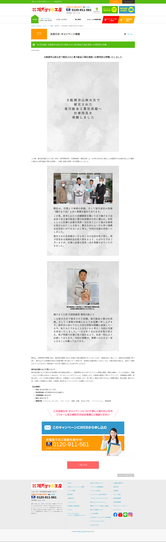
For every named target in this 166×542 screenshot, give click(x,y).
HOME (33, 25)
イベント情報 (71, 490)
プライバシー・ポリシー (120, 506)
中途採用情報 (117, 502)
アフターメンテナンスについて (99, 498)
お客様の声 (71, 498)
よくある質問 (94, 513)
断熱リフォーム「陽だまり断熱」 (99, 506)
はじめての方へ (94, 525)
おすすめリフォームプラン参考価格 (100, 517)
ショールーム (71, 502)
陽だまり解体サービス (96, 509)
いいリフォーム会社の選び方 (98, 494)
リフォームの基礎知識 (96, 487)
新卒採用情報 (117, 498)
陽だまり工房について (96, 483)
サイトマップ (128, 2)
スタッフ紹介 (117, 494)
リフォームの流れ (95, 490)
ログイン (115, 2)
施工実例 (70, 494)
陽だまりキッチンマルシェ (98, 502)
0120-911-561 (81, 10)
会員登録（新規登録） (74, 506)
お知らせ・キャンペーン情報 (45, 25)
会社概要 (87, 7)
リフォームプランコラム (97, 521)
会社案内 (115, 490)
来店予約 (115, 487)
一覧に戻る (130, 34)
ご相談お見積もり (118, 483)
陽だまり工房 (81, 531)
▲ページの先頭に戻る (125, 475)
